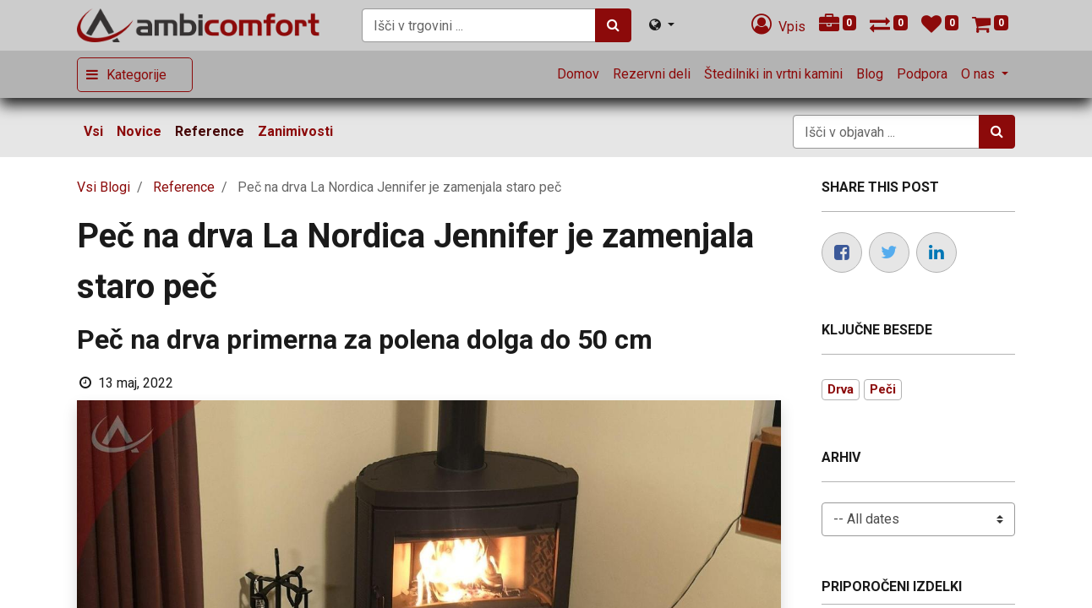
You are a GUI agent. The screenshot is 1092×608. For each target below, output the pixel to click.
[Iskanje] (613, 25)
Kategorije (136, 75)
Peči (883, 389)
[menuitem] (578, 74)
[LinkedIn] (936, 252)
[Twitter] (889, 252)
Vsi (93, 131)
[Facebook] (842, 252)
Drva (840, 389)
